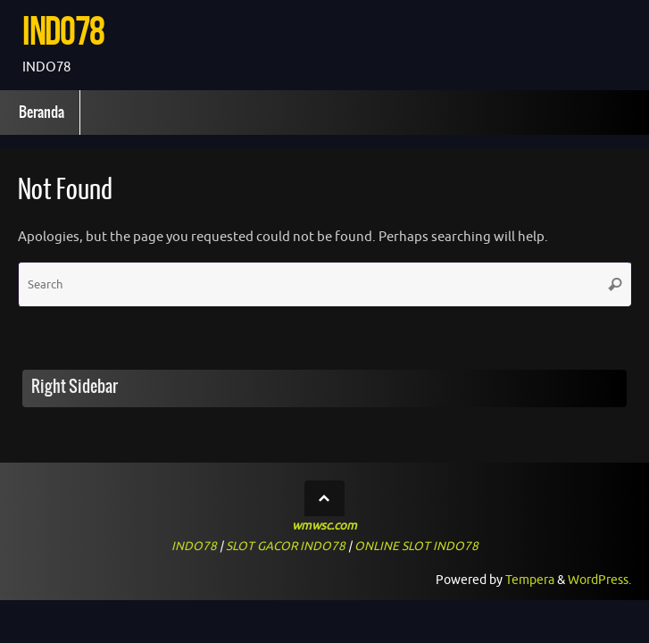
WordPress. (599, 580)
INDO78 (63, 31)
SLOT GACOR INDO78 (285, 546)
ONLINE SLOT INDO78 (416, 546)
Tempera (529, 580)
